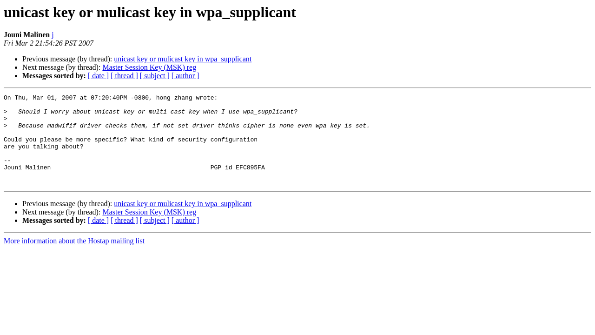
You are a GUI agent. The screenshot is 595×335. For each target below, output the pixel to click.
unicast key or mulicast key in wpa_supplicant (182, 59)
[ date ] (98, 76)
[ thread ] (124, 76)
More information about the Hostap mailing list (74, 259)
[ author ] (185, 76)
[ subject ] (155, 76)
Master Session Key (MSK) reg (149, 67)
